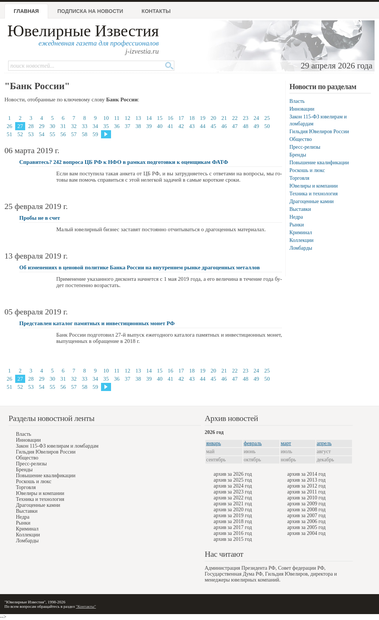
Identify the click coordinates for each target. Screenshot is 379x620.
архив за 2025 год (233, 480)
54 (41, 134)
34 (95, 126)
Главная (26, 11)
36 (117, 126)
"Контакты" (86, 606)
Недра (296, 217)
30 (52, 126)
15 (159, 118)
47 (235, 126)
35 (106, 126)
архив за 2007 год (306, 515)
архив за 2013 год (306, 480)
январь (213, 443)
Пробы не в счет (39, 218)
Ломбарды (300, 248)
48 (245, 126)
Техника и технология (313, 193)
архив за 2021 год (233, 503)
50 (267, 126)
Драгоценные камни (311, 201)
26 (9, 126)
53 (31, 134)
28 (31, 126)
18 (192, 118)
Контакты (156, 11)
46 (224, 126)
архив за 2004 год (306, 533)
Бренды (297, 155)
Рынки (296, 225)
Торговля (299, 178)
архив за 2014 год (306, 474)
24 (256, 118)
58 (84, 134)
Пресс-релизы (304, 147)
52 (20, 134)
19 (202, 118)
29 (41, 126)
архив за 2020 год (233, 509)
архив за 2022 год (233, 498)
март (286, 443)
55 (52, 134)
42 (181, 126)
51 (9, 134)
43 (192, 126)
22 (235, 118)
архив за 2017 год (233, 527)
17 (181, 118)
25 (267, 118)
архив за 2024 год (233, 486)
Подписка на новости (90, 11)
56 (63, 134)
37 (127, 126)
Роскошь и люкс (307, 170)
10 (106, 118)
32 (74, 126)
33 (84, 126)
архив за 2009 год (306, 503)
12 (127, 118)
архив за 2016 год (233, 533)
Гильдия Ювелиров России (319, 131)
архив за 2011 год (306, 492)
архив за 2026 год (233, 474)
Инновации (301, 109)
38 (138, 126)
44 (202, 126)
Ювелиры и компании (313, 186)
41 (170, 126)
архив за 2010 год (306, 498)
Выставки (300, 209)
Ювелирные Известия (83, 31)
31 (63, 126)
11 (116, 118)
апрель (324, 443)
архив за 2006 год (306, 521)
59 (95, 134)
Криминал (300, 232)
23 (245, 118)
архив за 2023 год (233, 492)
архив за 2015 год (233, 539)
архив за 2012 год (306, 486)
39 (149, 126)
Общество (300, 139)
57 (74, 134)
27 (20, 126)
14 (149, 118)
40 (159, 126)
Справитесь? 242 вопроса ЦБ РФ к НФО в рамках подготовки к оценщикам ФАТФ (123, 162)
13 (138, 118)
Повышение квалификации (319, 162)
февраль (253, 443)
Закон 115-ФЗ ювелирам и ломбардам (57, 446)
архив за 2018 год (233, 521)
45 (213, 126)
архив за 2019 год (233, 515)
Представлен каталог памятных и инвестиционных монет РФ (97, 323)
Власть (297, 101)
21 (224, 118)
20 (213, 118)
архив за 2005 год (306, 527)
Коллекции (301, 240)
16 (170, 118)
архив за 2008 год (306, 509)
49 (256, 126)
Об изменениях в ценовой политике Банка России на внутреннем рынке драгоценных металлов (139, 267)
